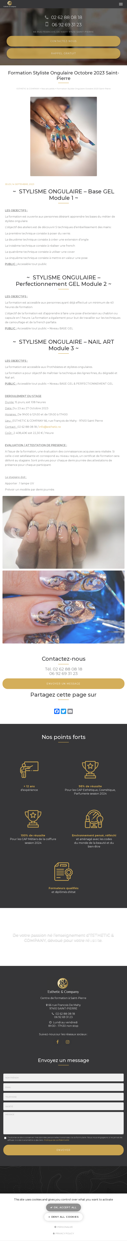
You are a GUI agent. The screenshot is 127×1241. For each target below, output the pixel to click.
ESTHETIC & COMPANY (28, 88)
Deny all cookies (63, 1216)
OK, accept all (63, 1207)
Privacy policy (63, 1233)
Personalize (63, 1226)
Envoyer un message (63, 683)
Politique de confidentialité (56, 1140)
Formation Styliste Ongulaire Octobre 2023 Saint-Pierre (84, 88)
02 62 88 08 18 (67, 668)
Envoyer (63, 1150)
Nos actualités (48, 88)
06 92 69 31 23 (63, 673)
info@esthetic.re (50, 426)
